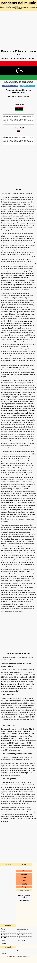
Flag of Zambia (24, 904)
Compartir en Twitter (27, 85)
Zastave (24, 887)
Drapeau (24, 881)
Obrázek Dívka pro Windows (24, 900)
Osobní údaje (26, 960)
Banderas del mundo (18, 3)
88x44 (14, 96)
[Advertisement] (18, 29)
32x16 (9, 96)
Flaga (24, 884)
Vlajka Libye (8, 81)
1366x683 (26, 96)
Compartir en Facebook (10, 85)
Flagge (24, 890)
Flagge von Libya (27, 81)
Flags (24, 875)
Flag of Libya (17, 81)
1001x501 (20, 96)
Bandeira (24, 878)
